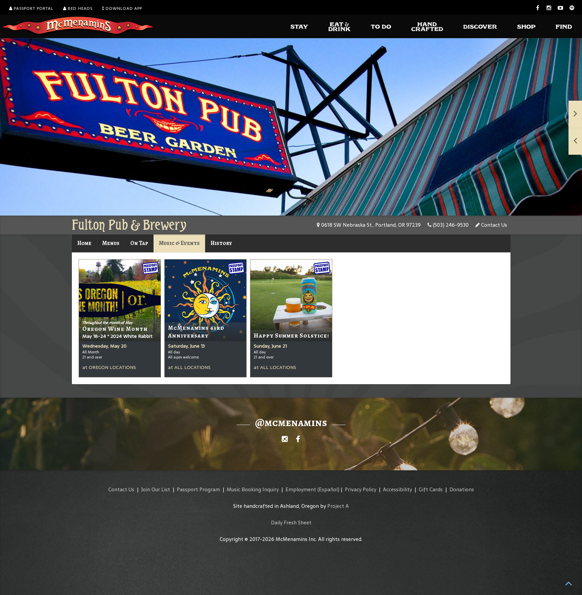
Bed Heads (77, 8)
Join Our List (155, 489)
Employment (300, 489)
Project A (338, 506)
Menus (110, 243)
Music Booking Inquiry (253, 489)
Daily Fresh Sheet (291, 522)
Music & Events (179, 243)
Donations (461, 489)
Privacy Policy (360, 489)
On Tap (139, 243)
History (221, 243)
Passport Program (198, 489)
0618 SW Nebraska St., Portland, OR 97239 (369, 225)
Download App (122, 8)
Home (84, 243)
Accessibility (397, 489)
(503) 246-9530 (448, 225)
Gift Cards (431, 489)
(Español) (328, 489)
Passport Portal (31, 8)
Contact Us (491, 225)
